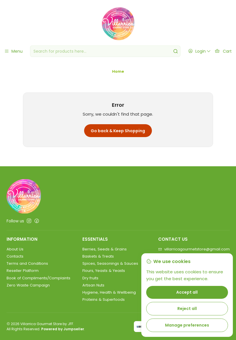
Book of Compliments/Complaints (38, 278)
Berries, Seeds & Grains (104, 249)
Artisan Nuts (93, 285)
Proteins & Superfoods (103, 299)
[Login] (199, 51)
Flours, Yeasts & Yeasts (103, 270)
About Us (15, 249)
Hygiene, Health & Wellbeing (109, 292)
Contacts (15, 256)
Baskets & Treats (98, 256)
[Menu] (13, 51)
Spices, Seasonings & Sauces (110, 263)
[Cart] (223, 51)
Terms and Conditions (27, 263)
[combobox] (105, 51)
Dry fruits (90, 278)
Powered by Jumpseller (62, 329)
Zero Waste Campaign (28, 285)
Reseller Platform (23, 270)
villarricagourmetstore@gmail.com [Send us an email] (194, 249)
